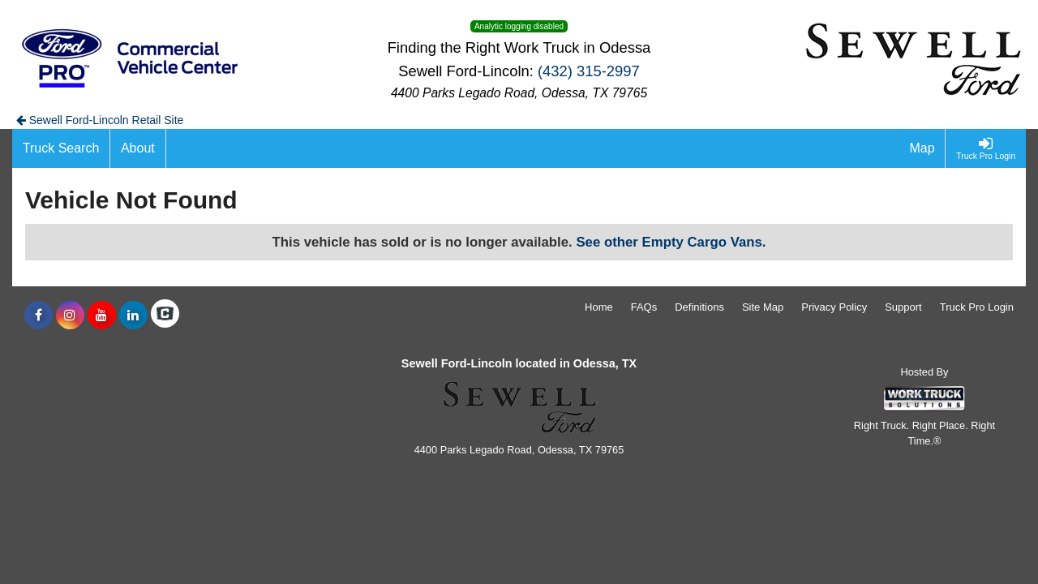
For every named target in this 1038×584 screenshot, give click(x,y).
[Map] (922, 148)
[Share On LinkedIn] (133, 315)
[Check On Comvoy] (165, 315)
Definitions (699, 307)
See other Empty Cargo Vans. (671, 242)
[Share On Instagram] (70, 315)
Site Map (762, 307)
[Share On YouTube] (102, 315)
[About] (137, 148)
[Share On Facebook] (38, 315)
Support (903, 307)
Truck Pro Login (977, 307)
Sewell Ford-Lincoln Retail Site (100, 120)
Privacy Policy (834, 307)
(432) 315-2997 (589, 70)
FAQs (644, 307)
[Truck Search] (61, 148)
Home (599, 307)
